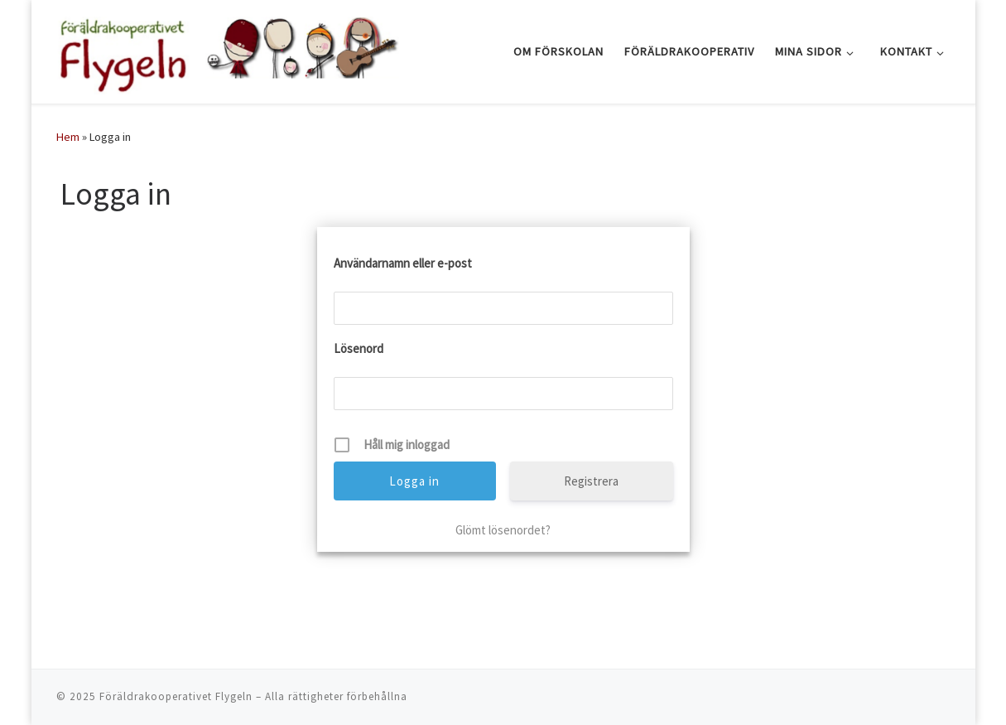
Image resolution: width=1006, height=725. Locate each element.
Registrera (591, 481)
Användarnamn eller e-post (403, 263)
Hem (67, 136)
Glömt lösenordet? (503, 530)
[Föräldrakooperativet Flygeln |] (227, 48)
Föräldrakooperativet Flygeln (176, 696)
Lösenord (358, 348)
